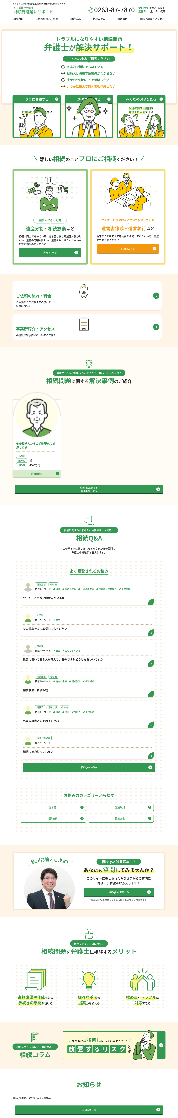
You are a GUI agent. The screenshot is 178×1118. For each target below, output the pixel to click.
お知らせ (146, 1097)
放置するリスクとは (120, 1086)
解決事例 (123, 18)
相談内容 (18, 18)
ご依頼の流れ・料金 (47, 18)
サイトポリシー (132, 1114)
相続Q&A (75, 18)
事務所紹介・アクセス (152, 18)
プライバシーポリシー (154, 1114)
